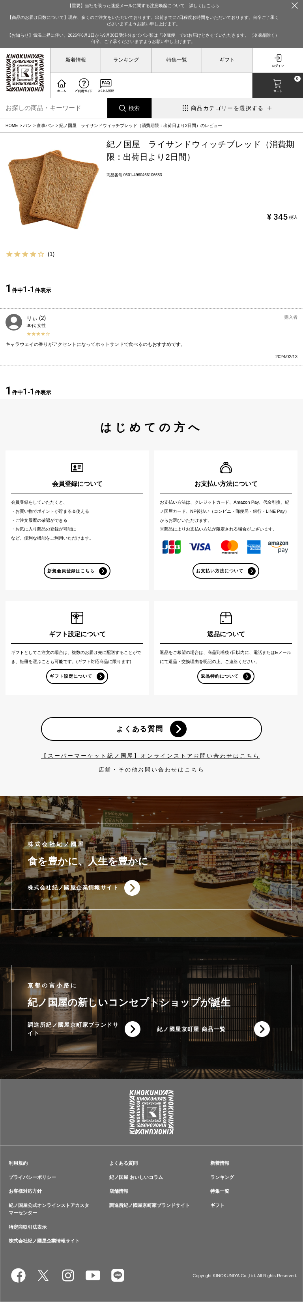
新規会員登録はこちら (71, 570)
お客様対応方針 (25, 1193)
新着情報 (75, 60)
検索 (134, 108)
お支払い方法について (220, 570)
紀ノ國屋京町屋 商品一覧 (191, 1031)
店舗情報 (118, 1193)
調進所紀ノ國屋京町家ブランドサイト (70, 1031)
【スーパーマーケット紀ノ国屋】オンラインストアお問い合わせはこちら (150, 757)
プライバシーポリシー (32, 1179)
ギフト (227, 60)
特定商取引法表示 (28, 1229)
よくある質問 (139, 730)
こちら (194, 771)
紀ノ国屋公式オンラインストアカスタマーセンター (49, 1211)
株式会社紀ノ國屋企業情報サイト (73, 889)
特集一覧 (176, 60)
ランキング (126, 60)
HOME (12, 125)
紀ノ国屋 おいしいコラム (136, 1179)
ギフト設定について (71, 676)
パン (27, 125)
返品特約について (220, 676)
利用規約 (18, 1165)
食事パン (45, 125)
